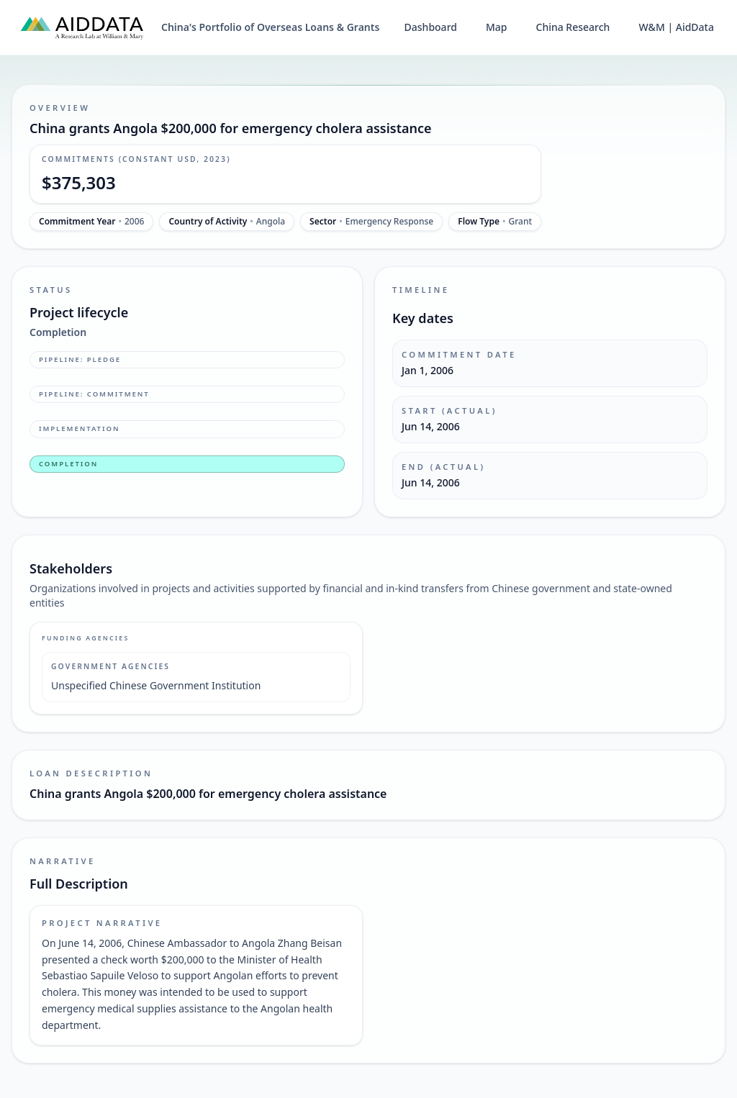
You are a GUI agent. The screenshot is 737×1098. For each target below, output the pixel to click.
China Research (573, 27)
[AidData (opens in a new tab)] (82, 27)
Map (496, 27)
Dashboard (430, 27)
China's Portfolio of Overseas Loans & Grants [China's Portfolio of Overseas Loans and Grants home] (270, 27)
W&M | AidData (676, 27)
